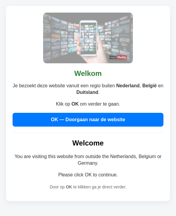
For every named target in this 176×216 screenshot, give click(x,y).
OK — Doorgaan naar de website (88, 119)
